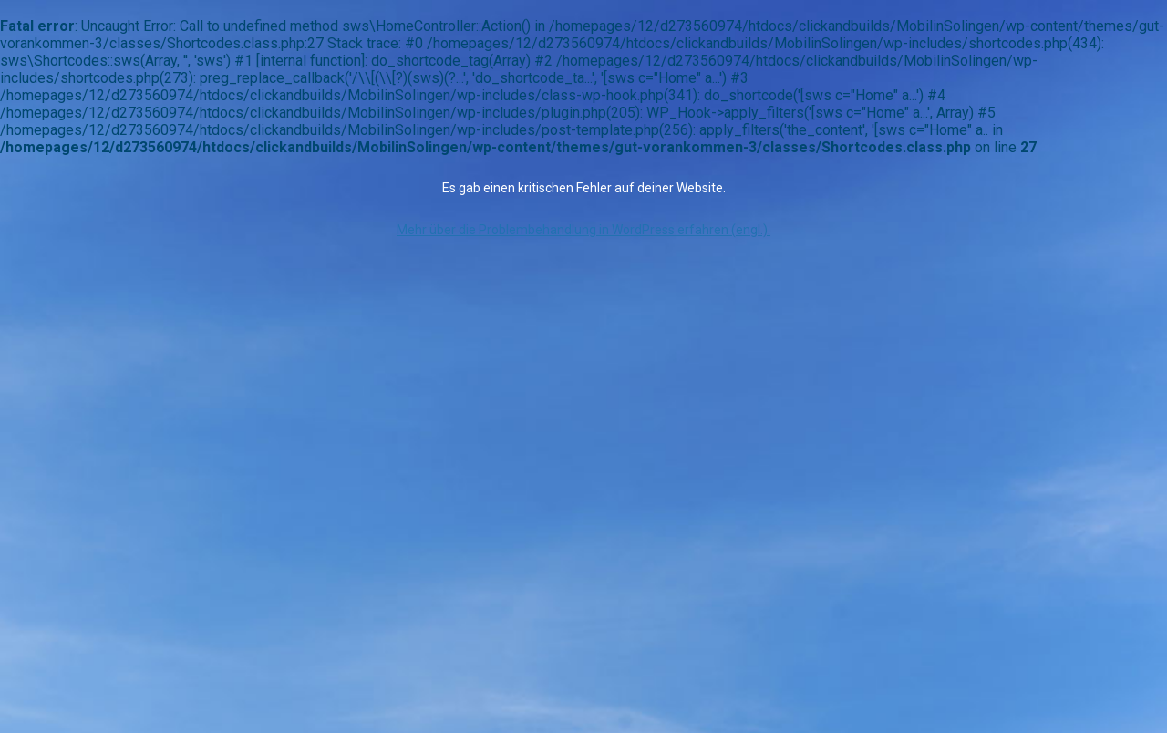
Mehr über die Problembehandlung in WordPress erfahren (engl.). (583, 229)
